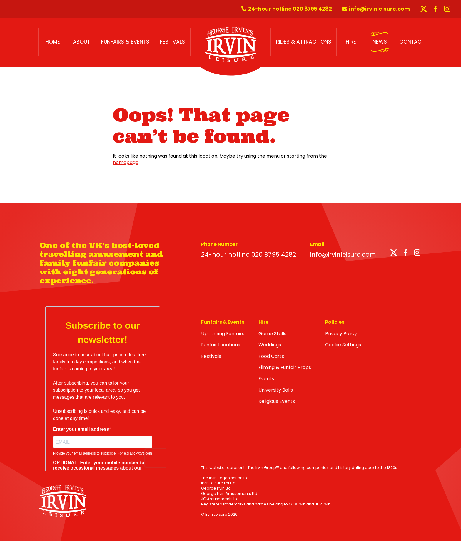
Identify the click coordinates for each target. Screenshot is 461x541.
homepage (125, 162)
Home (52, 41)
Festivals (172, 41)
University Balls (275, 390)
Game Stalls (272, 333)
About (81, 41)
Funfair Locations (220, 344)
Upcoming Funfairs (222, 333)
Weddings (269, 344)
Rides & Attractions (303, 41)
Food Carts (271, 356)
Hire (351, 41)
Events (266, 378)
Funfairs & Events (125, 41)
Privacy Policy (341, 333)
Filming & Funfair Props (284, 367)
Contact (412, 41)
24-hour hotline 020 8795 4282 (248, 254)
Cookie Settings (343, 344)
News (380, 41)
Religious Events (276, 401)
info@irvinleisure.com (343, 254)
